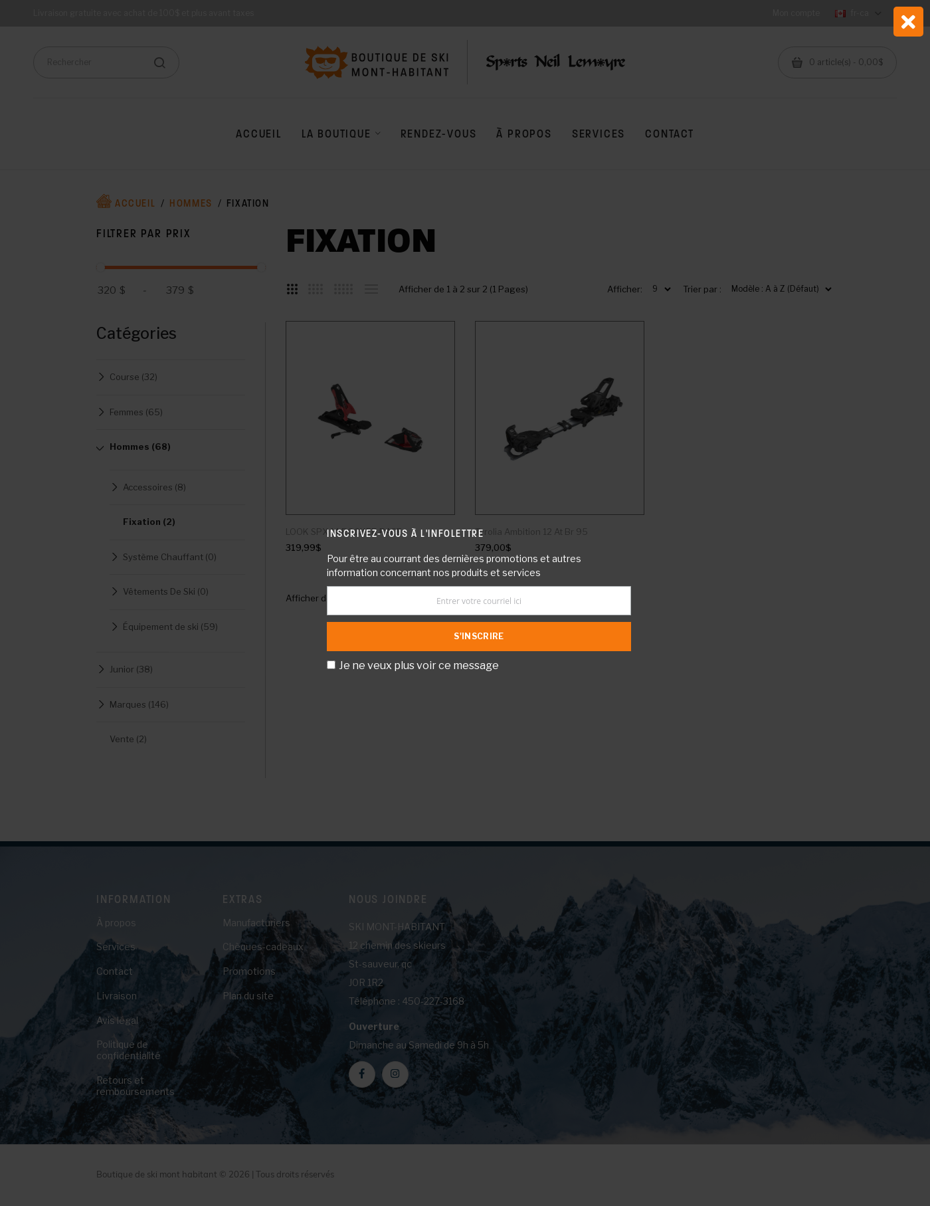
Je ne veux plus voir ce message (419, 665)
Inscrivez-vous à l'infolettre (405, 533)
